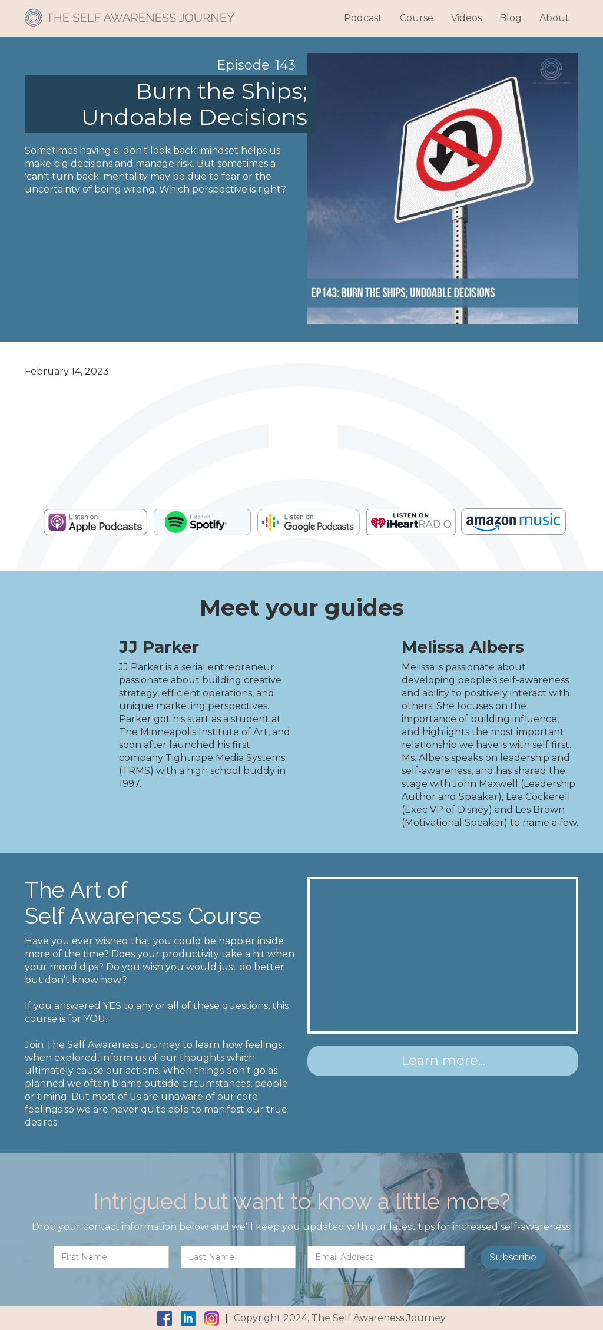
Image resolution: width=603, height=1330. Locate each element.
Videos (466, 18)
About (554, 18)
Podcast (363, 18)
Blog (510, 18)
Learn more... (443, 1060)
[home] (129, 13)
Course (416, 18)
